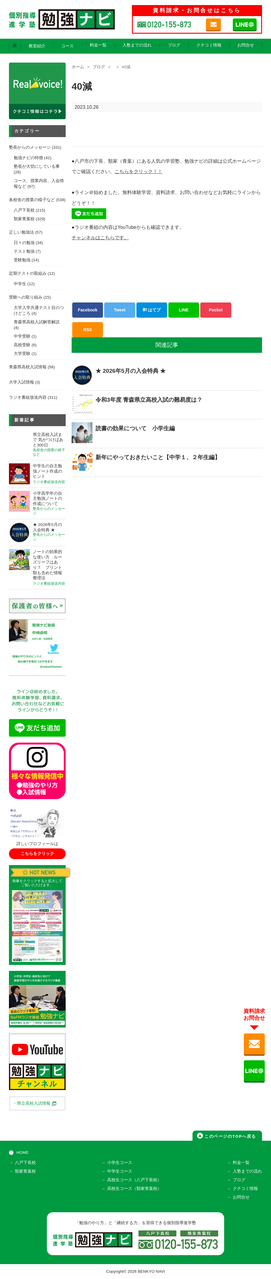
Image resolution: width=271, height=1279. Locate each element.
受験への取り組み (25, 297)
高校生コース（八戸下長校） (134, 1180)
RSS (87, 329)
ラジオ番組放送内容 (28, 397)
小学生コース (119, 1162)
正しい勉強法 (21, 232)
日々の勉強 (24, 242)
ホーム (78, 67)
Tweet (120, 310)
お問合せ (245, 45)
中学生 (20, 284)
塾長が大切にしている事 (37, 166)
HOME (22, 1152)
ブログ (174, 45)
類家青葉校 (24, 219)
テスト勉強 (24, 251)
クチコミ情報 (208, 45)
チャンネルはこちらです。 (100, 237)
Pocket (216, 310)
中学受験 (22, 336)
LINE (184, 310)
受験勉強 (22, 260)
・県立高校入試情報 (34, 1103)
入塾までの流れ (137, 45)
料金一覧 (98, 45)
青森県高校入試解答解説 (37, 322)
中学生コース (119, 1171)
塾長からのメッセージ (30, 147)
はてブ (152, 310)
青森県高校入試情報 (28, 367)
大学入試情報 (21, 382)
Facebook (87, 310)
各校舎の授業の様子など (32, 200)
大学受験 (22, 353)
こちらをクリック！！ (138, 171)
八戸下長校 (24, 210)
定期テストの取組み (28, 273)
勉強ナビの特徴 (28, 158)
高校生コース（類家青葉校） (134, 1188)
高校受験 (22, 345)
